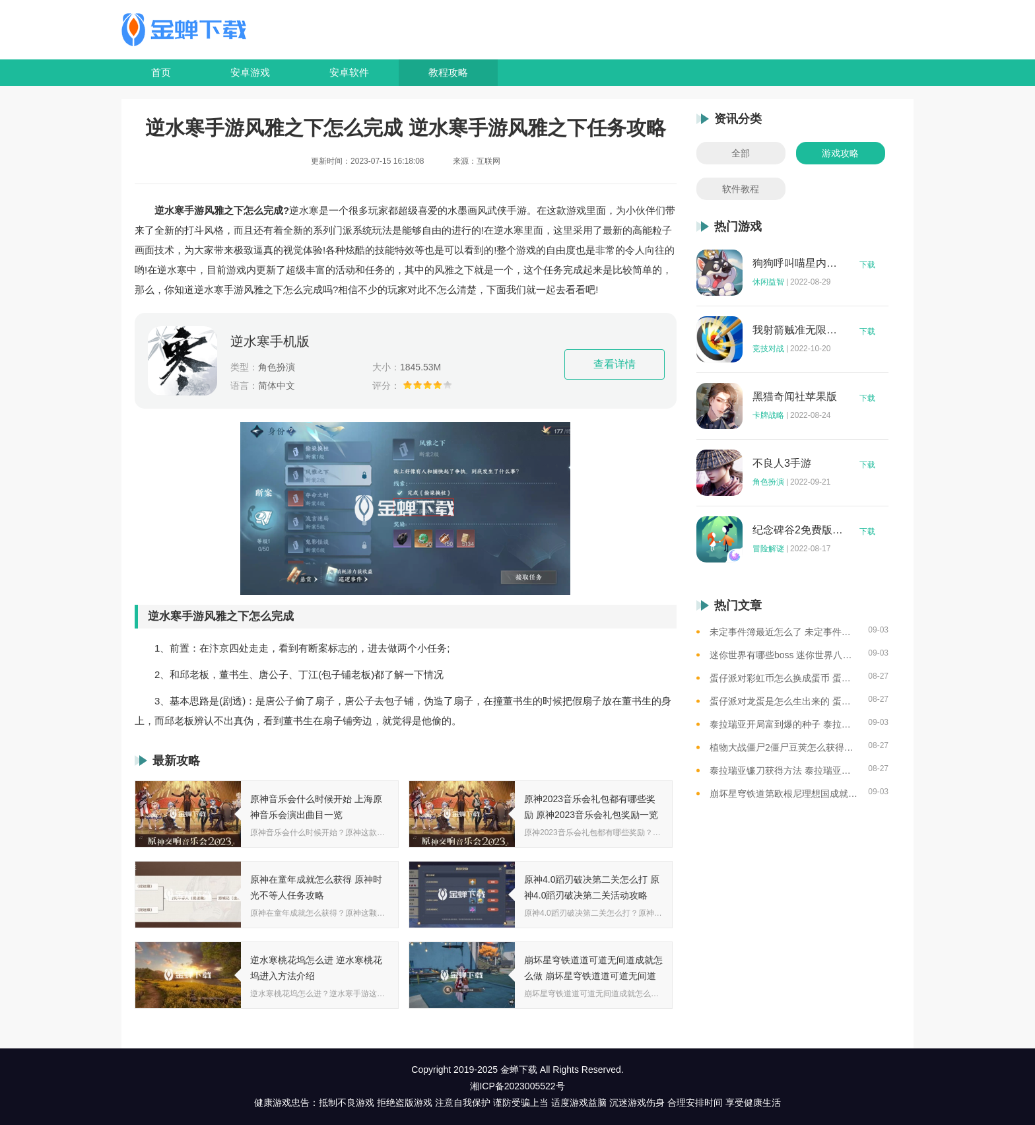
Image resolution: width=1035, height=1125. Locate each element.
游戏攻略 (840, 153)
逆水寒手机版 (270, 341)
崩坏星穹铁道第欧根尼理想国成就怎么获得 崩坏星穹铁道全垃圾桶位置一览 (784, 793)
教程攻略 (448, 72)
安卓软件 (349, 72)
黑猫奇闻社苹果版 (794, 397)
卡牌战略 (768, 415)
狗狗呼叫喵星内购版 (798, 263)
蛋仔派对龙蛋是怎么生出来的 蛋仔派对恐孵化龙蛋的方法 (784, 701)
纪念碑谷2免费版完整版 (798, 530)
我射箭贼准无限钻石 (798, 330)
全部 (740, 153)
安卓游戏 (250, 72)
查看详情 (614, 364)
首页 (161, 72)
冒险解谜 (768, 548)
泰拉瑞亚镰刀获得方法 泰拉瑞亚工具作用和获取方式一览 (784, 770)
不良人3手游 (781, 463)
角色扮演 (768, 482)
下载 (867, 264)
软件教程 (740, 189)
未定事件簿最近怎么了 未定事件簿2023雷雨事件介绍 (784, 632)
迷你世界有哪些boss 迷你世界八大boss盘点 (784, 655)
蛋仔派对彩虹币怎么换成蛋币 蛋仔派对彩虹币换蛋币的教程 (784, 678)
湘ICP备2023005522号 (517, 1086)
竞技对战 (768, 348)
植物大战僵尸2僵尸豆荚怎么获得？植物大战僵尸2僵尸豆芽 (784, 747)
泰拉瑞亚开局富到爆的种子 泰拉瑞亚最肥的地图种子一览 (784, 724)
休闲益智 (768, 282)
